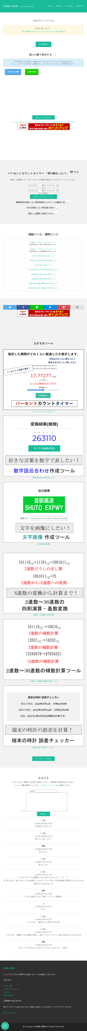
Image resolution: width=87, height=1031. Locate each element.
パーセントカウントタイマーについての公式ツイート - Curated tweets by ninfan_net (43, 122)
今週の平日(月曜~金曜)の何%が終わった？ (43, 283)
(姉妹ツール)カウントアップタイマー (43, 249)
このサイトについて (48, 785)
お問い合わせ (8, 995)
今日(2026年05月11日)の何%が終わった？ (44, 270)
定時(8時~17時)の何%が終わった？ (43, 274)
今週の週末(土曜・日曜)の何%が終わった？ (43, 288)
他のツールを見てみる (43, 117)
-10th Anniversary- (27, 6)
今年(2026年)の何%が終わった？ (43, 256)
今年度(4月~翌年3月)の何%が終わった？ (43, 260)
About (59, 6)
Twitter (69, 6)
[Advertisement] (43, 91)
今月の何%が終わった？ (43, 265)
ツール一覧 (7, 986)
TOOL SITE (10, 6)
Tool (50, 6)
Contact (80, 6)
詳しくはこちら (9, 1013)
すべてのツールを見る (43, 759)
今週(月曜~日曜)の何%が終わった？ (43, 279)
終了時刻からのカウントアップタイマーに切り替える (43, 31)
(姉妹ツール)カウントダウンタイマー (43, 242)
